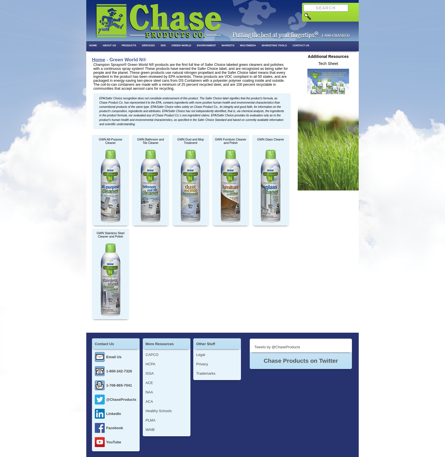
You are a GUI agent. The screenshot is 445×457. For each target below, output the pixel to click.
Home (93, 45)
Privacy (202, 364)
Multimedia (248, 45)
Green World (181, 45)
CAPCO (152, 355)
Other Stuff (205, 344)
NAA (149, 392)
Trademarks (205, 373)
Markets (228, 45)
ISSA (150, 373)
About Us (109, 45)
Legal (200, 355)
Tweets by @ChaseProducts (277, 347)
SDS (163, 45)
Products (129, 45)
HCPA (151, 364)
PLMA (151, 420)
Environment (206, 45)
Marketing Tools (274, 45)
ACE (149, 383)
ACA (149, 401)
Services (148, 45)
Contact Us (301, 45)
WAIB (150, 429)
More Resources (160, 344)
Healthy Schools (159, 411)
